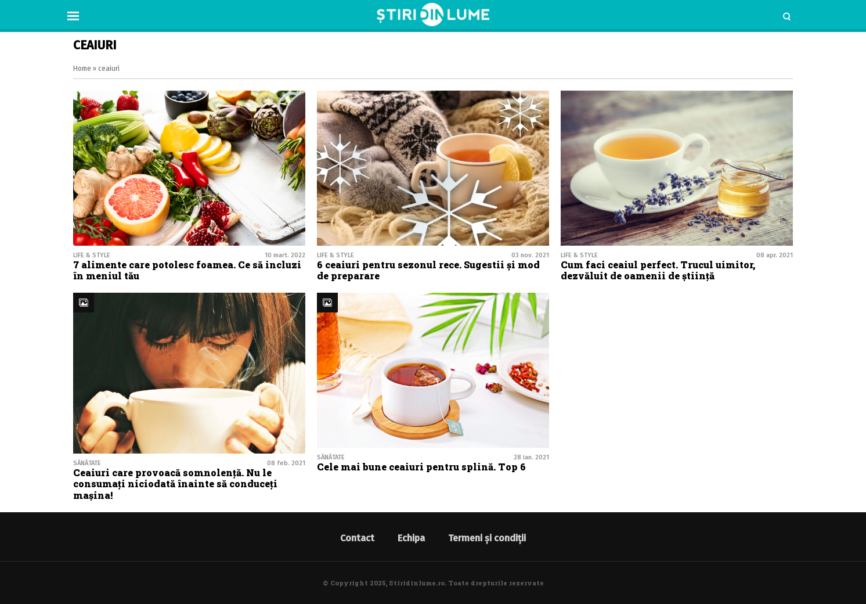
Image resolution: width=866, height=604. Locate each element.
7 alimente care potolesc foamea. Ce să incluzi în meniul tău (187, 270)
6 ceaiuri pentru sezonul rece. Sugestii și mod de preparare (428, 270)
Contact (357, 538)
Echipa (411, 538)
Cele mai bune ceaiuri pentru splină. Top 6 (421, 467)
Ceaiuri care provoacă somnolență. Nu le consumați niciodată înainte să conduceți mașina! (175, 483)
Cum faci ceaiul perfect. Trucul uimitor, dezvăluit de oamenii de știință (658, 270)
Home (82, 68)
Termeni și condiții (487, 538)
